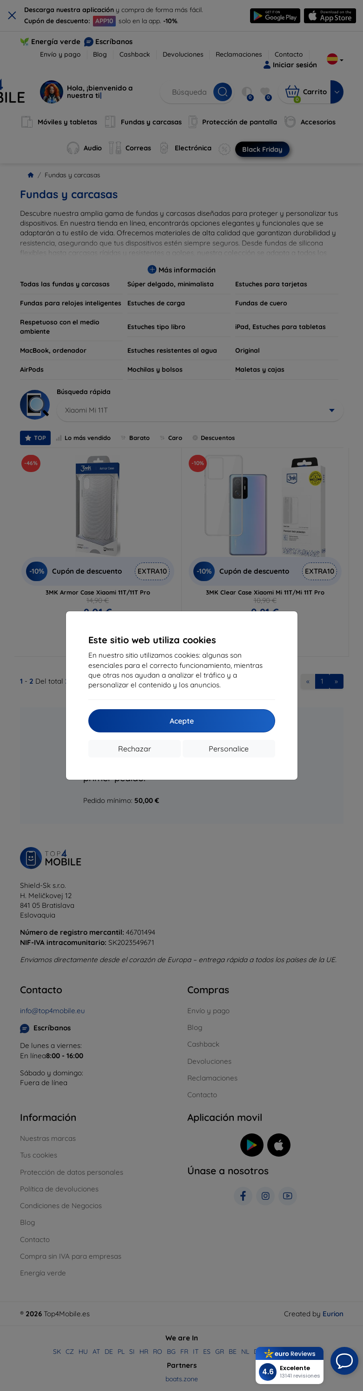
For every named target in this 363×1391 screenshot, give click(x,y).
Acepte (182, 720)
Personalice (229, 748)
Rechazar (134, 748)
